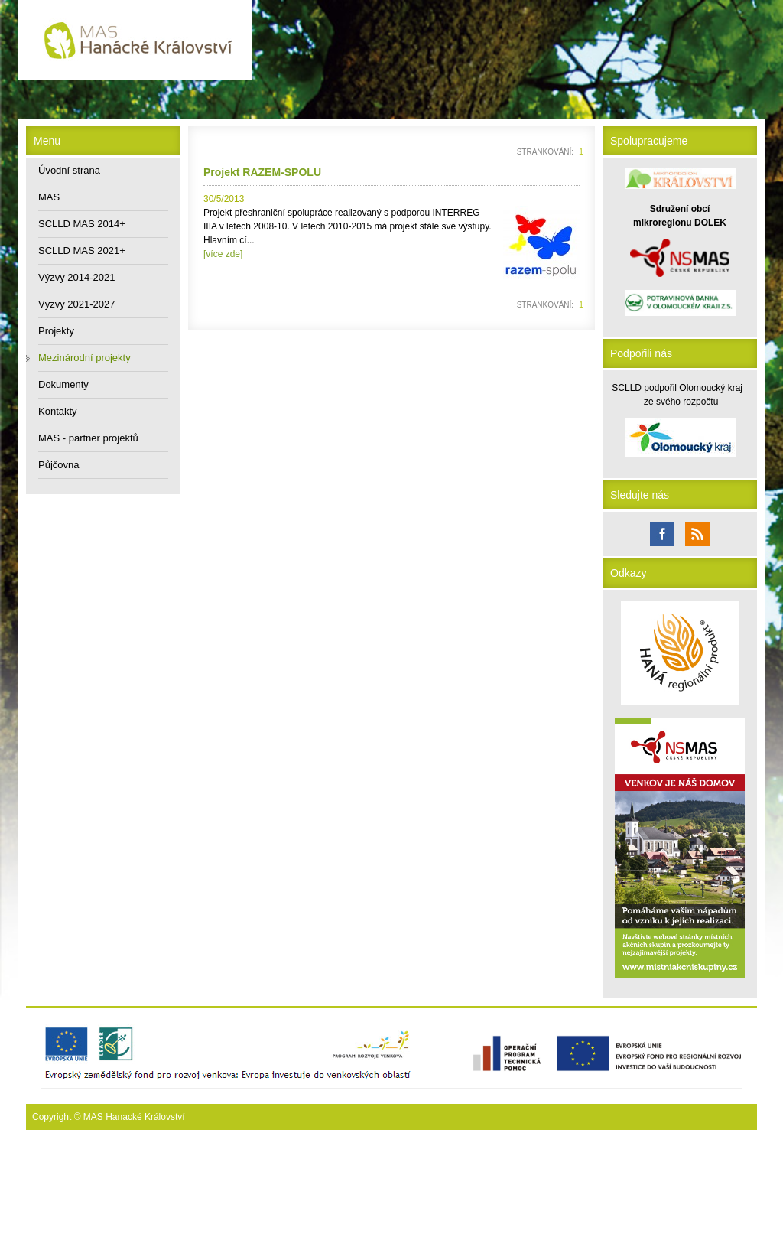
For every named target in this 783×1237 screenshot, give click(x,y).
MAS (49, 197)
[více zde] (222, 254)
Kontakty (57, 411)
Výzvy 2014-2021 (76, 277)
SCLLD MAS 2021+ (81, 250)
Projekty (56, 331)
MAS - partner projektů (88, 438)
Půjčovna (58, 464)
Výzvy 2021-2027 (76, 304)
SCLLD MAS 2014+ (81, 223)
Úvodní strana (69, 170)
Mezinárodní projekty (84, 357)
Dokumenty (63, 384)
